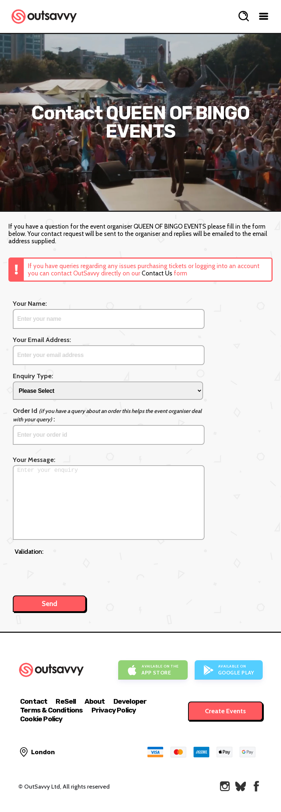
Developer (130, 701)
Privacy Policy (113, 710)
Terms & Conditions (51, 710)
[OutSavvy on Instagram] (224, 786)
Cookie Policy (41, 719)
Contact (33, 701)
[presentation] (70, 571)
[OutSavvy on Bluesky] (240, 786)
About (95, 701)
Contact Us (157, 273)
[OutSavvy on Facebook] (256, 786)
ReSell (66, 701)
